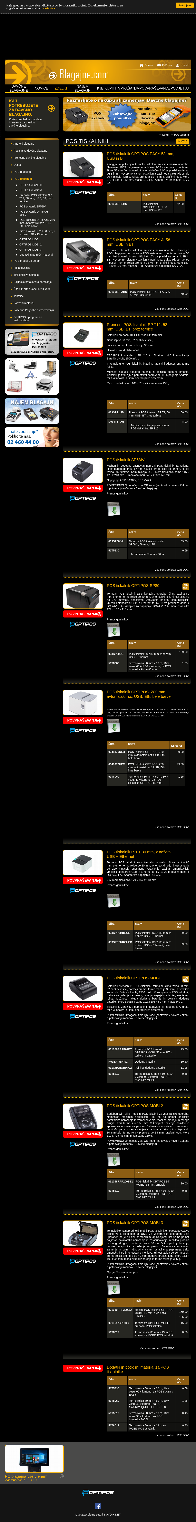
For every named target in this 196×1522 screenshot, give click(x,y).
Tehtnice (19, 296)
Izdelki (165, 134)
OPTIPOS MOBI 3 (30, 249)
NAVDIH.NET (112, 1514)
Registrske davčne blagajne (30, 150)
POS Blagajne (22, 171)
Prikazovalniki (22, 267)
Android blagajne (24, 143)
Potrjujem (185, 5)
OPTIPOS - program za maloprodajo (28, 319)
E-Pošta (164, 65)
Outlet (17, 164)
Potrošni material (24, 303)
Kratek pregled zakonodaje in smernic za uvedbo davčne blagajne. (25, 122)
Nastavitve (48, 8)
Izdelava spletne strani (89, 1514)
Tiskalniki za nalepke (26, 274)
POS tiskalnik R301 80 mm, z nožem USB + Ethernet (37, 233)
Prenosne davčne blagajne (30, 157)
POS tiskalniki (23, 178)
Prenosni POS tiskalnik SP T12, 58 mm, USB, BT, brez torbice (36, 198)
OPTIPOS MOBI (29, 239)
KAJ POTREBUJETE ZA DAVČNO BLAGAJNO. (23, 108)
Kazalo (182, 65)
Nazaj (182, 141)
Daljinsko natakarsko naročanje (33, 281)
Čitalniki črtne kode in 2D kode (32, 289)
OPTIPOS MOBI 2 (30, 244)
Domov (146, 65)
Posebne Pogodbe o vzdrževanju (34, 310)
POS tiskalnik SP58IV (32, 206)
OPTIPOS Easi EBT (31, 185)
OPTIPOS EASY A (30, 190)
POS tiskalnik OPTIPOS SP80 (34, 213)
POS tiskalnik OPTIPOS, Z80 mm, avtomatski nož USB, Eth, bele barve (37, 223)
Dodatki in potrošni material (36, 254)
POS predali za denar (27, 260)
